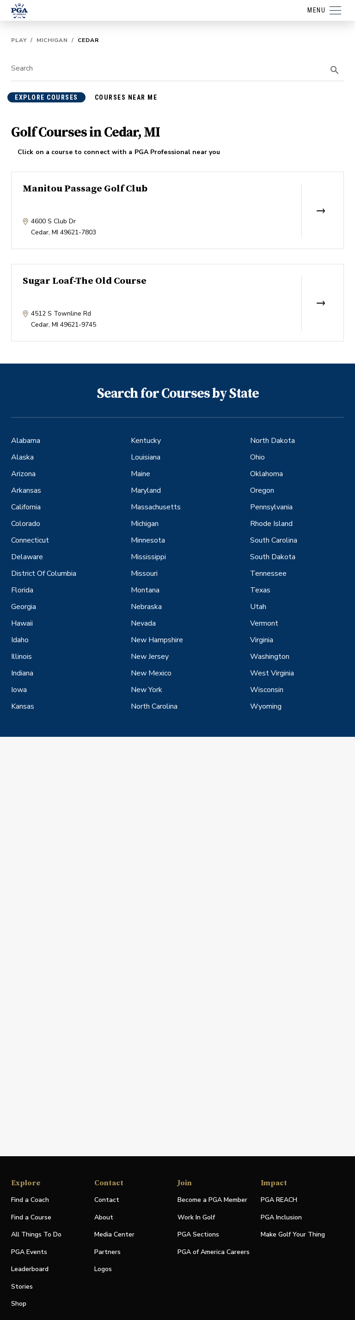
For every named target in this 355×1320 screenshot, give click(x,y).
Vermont (264, 623)
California (26, 507)
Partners (107, 1252)
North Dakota (272, 441)
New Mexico (151, 673)
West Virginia (272, 673)
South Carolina (273, 540)
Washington (269, 656)
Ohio (257, 457)
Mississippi (148, 557)
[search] (334, 70)
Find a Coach (30, 1199)
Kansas (22, 706)
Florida (22, 590)
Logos (103, 1269)
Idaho (20, 640)
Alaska (22, 457)
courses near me (126, 97)
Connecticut (30, 540)
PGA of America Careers (214, 1252)
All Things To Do (36, 1234)
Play (19, 40)
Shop (18, 1304)
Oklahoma (266, 474)
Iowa (19, 690)
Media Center (114, 1235)
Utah (258, 607)
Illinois (21, 656)
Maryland (146, 490)
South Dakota (272, 557)
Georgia (23, 607)
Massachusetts (156, 507)
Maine (140, 474)
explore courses (46, 97)
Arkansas (26, 490)
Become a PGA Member (212, 1199)
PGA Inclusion (281, 1217)
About (103, 1217)
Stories (22, 1286)
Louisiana (145, 457)
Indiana (22, 673)
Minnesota (148, 540)
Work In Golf (196, 1217)
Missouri (144, 573)
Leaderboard (30, 1269)
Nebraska (146, 607)
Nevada (143, 623)
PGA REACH (279, 1200)
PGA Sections (198, 1234)
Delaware (27, 557)
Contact (106, 1199)
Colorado (25, 524)
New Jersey (150, 656)
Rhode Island (271, 524)
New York (146, 690)
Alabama (25, 441)
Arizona (23, 474)
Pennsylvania (271, 507)
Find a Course (31, 1217)
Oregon (262, 490)
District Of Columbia (43, 573)
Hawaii (22, 623)
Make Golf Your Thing (293, 1235)
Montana (145, 590)
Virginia (261, 640)
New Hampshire (157, 640)
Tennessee (268, 573)
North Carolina (154, 706)
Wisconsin (266, 690)
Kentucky (146, 441)
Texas (260, 590)
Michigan (52, 40)
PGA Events (29, 1252)
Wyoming (266, 706)
